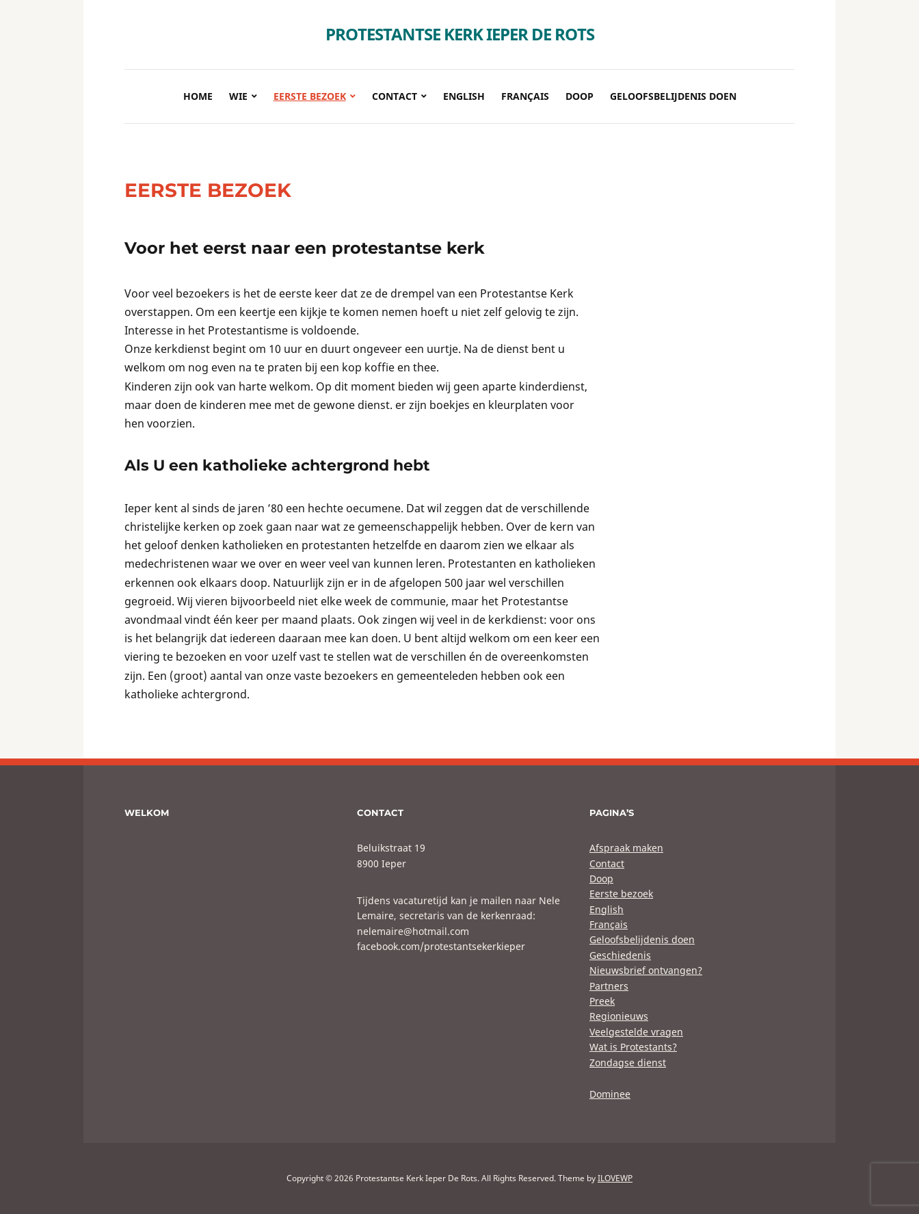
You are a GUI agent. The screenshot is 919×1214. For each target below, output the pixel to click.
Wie (238, 96)
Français (525, 96)
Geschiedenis (620, 955)
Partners (608, 985)
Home (198, 96)
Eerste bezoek (310, 96)
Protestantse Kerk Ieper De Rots (459, 34)
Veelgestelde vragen (636, 1031)
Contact (394, 96)
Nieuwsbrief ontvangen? (645, 970)
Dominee (609, 1093)
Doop (579, 96)
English (464, 96)
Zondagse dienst (627, 1062)
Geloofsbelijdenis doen (673, 96)
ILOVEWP (615, 1178)
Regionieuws (618, 1016)
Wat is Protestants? (633, 1046)
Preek (602, 1000)
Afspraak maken (626, 847)
